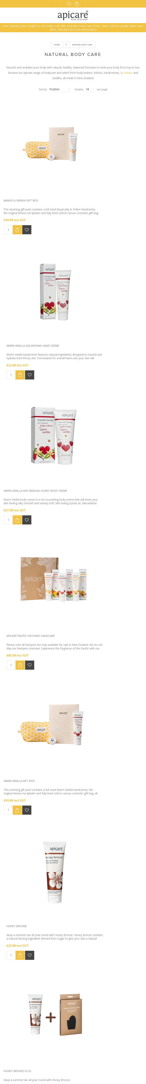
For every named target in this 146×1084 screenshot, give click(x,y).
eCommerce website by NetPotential (63, 1073)
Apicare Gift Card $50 (89, 753)
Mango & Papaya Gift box (21, 171)
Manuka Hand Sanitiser (90, 869)
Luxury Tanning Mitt (88, 520)
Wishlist (69, 4)
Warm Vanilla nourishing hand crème (100, 171)
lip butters (127, 72)
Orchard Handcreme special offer (28, 637)
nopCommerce (30, 1073)
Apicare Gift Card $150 (19, 753)
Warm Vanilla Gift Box (19, 404)
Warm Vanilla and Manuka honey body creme (35, 288)
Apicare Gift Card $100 (90, 637)
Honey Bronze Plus (17, 520)
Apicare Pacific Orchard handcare (98, 288)
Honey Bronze (84, 404)
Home (57, 44)
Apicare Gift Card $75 (18, 869)
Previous (64, 928)
